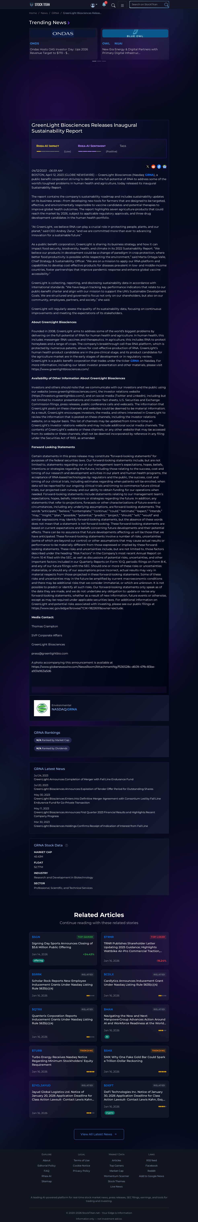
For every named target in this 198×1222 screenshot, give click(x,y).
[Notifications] (104, 4)
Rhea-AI (46, 1176)
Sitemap (47, 1181)
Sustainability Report (46, 187)
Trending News (49, 22)
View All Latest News (99, 1134)
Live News (116, 1186)
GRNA (149, 175)
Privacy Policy (81, 1170)
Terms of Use (81, 1160)
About (46, 1160)
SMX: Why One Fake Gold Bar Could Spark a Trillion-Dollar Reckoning (134, 1059)
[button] (94, 4)
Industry (41, 873)
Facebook (152, 1165)
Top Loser (158, 937)
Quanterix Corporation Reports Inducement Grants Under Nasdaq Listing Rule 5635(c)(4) (62, 1019)
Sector (39, 883)
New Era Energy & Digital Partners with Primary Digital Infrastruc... (130, 51)
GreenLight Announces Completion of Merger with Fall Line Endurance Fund (83, 779)
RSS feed (151, 1160)
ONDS (34, 43)
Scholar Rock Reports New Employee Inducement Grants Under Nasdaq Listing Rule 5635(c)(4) (62, 984)
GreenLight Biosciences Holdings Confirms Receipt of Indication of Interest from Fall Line (91, 825)
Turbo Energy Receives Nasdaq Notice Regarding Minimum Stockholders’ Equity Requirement (62, 1060)
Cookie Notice (81, 1165)
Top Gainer (85, 937)
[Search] (113, 4)
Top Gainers (117, 1165)
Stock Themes (116, 1181)
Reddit (152, 1170)
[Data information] (66, 845)
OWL (106, 43)
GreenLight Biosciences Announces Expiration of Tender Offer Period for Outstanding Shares (93, 788)
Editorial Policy (47, 1165)
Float (38, 862)
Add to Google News (151, 1176)
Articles (116, 1160)
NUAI (118, 43)
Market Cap (43, 852)
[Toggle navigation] (122, 4)
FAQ (46, 1170)
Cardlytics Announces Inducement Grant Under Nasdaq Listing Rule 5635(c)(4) (133, 982)
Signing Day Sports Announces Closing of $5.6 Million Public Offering (62, 945)
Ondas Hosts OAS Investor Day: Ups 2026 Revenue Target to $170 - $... (59, 51)
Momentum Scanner (116, 1176)
